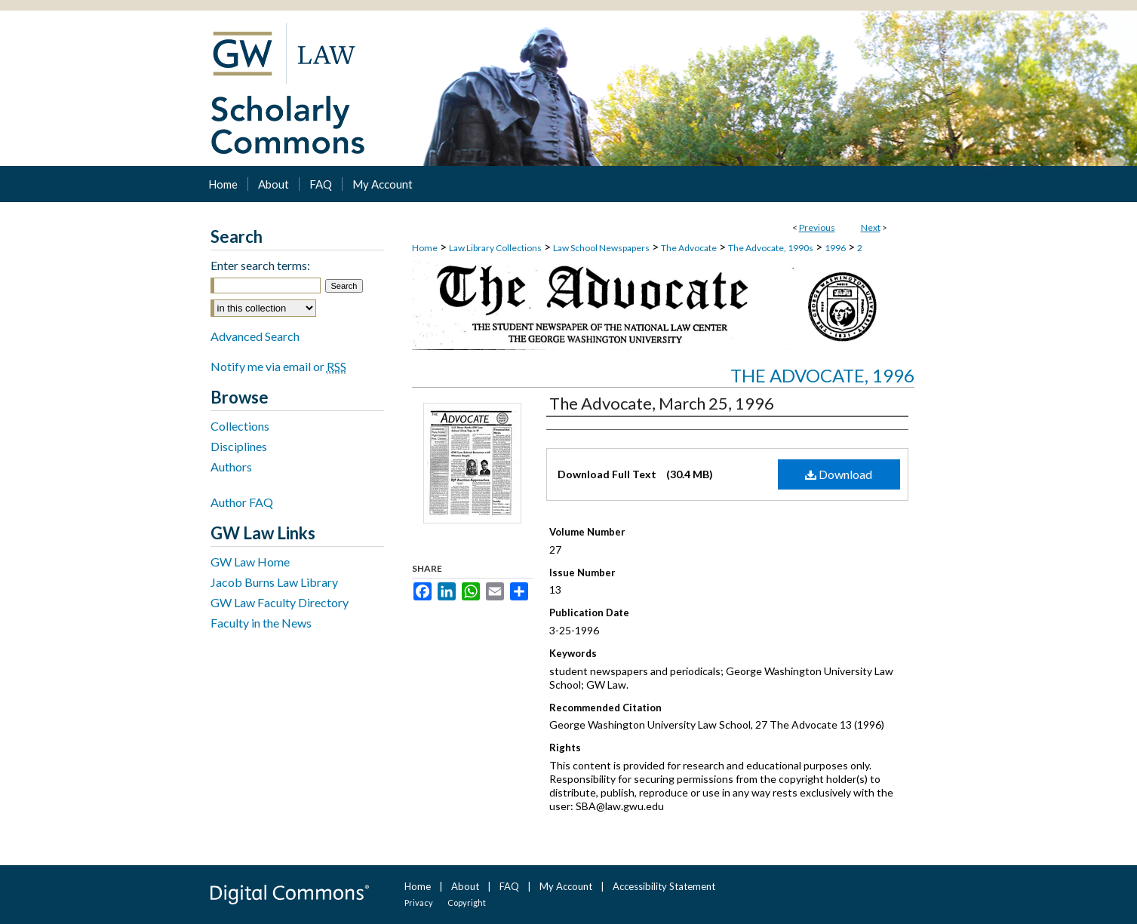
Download (838, 474)
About (465, 886)
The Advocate (689, 247)
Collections (239, 426)
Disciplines (238, 446)
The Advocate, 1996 (822, 375)
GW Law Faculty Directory (279, 602)
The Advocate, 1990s (770, 247)
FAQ (509, 886)
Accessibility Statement (664, 886)
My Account (565, 886)
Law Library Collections (495, 247)
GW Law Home (250, 561)
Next (870, 227)
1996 (835, 247)
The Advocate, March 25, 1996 (661, 403)
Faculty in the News (261, 622)
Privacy (418, 902)
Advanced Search (255, 336)
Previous (817, 227)
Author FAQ (241, 502)
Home (425, 247)
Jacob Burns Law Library (274, 582)
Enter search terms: (260, 265)
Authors (231, 466)
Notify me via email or (278, 366)
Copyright (466, 902)
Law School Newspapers (601, 247)
